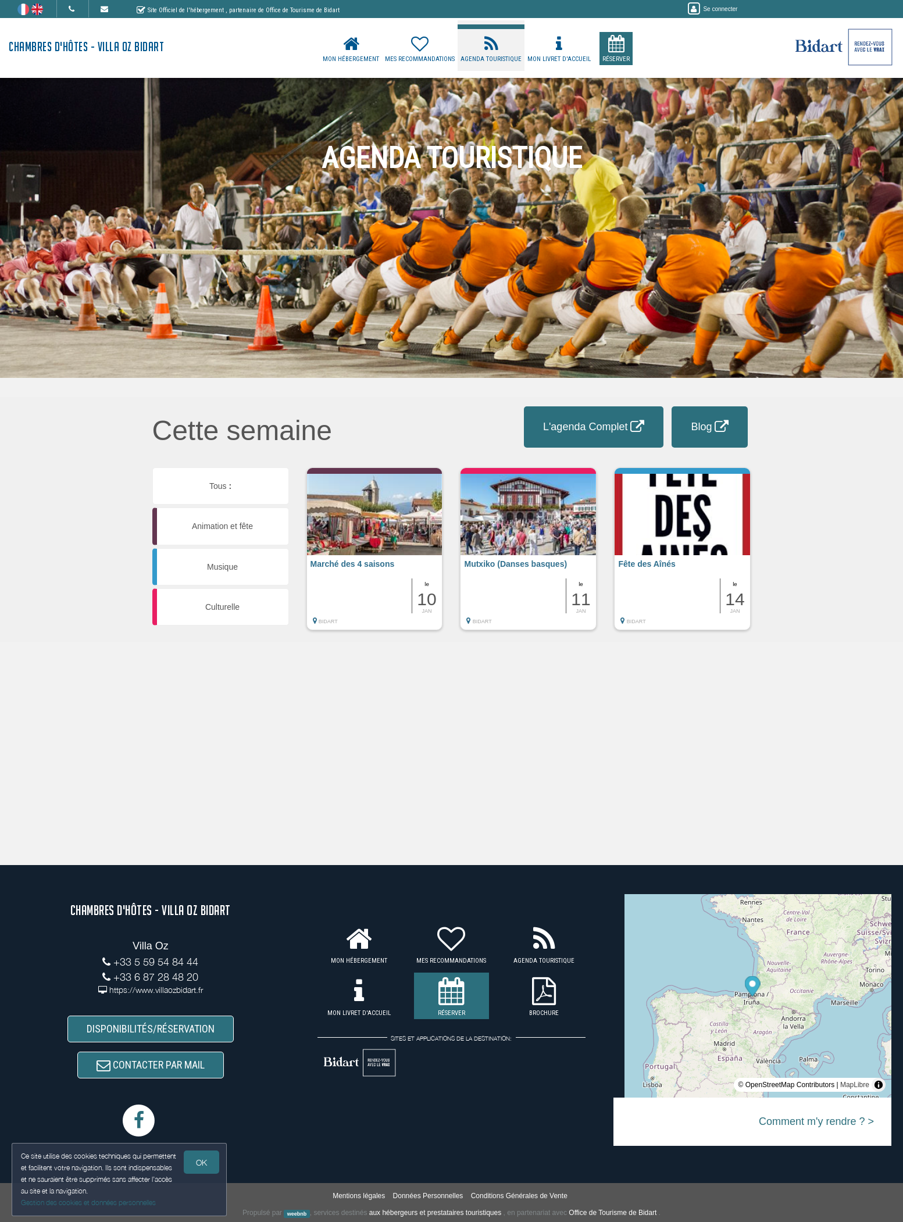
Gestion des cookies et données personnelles (88, 1202)
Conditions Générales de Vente (519, 1196)
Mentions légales (359, 1196)
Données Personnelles (428, 1196)
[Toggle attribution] (879, 1085)
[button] (375, 554)
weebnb (297, 1213)
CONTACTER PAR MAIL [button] (151, 1065)
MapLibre (854, 1085)
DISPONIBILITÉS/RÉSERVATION (151, 1029)
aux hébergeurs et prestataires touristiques (435, 1213)
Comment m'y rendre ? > (816, 1121)
